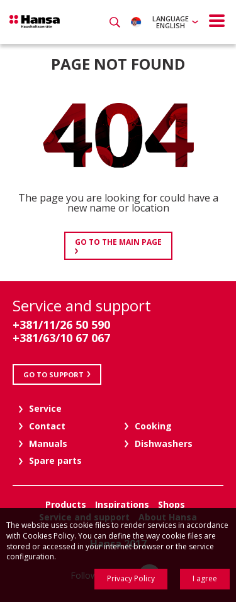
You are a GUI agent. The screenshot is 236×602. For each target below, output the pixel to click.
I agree (205, 578)
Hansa (34, 21)
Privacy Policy (131, 578)
